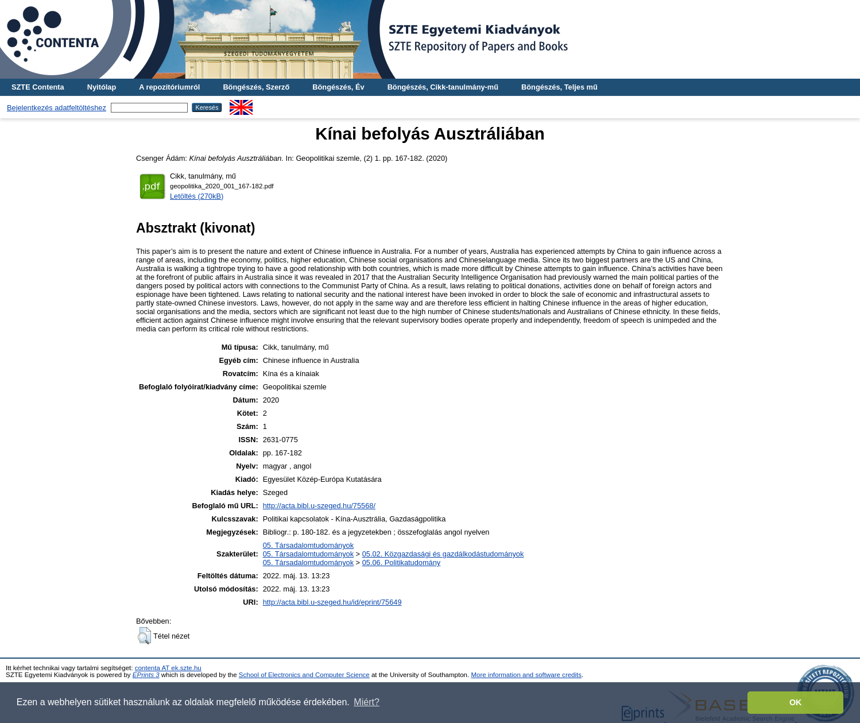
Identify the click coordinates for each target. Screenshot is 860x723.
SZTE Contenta (37, 87)
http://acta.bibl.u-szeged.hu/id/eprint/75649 (332, 602)
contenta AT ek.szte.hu (168, 667)
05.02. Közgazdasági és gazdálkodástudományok (443, 554)
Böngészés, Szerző (256, 87)
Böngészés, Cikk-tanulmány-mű (443, 87)
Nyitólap (101, 87)
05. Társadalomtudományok (308, 545)
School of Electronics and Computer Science (304, 674)
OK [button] (795, 702)
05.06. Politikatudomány (401, 562)
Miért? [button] (366, 702)
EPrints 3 (146, 674)
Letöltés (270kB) (196, 196)
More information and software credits (526, 674)
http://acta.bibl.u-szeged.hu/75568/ (319, 505)
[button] (144, 635)
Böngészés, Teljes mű (559, 87)
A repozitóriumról (169, 87)
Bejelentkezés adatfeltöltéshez (56, 107)
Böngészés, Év (338, 87)
